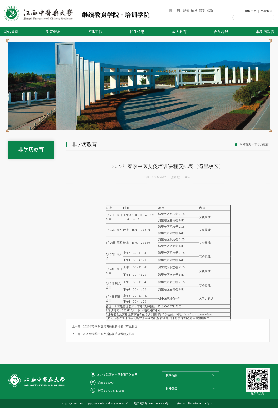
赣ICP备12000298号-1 (200, 403)
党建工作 (95, 32)
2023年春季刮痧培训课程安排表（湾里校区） (111, 335)
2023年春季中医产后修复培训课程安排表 (109, 342)
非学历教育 (265, 32)
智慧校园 (267, 11)
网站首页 (11, 32)
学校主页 (250, 11)
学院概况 (53, 32)
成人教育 (179, 32)
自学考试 (221, 32)
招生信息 (137, 32)
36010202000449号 (158, 403)
